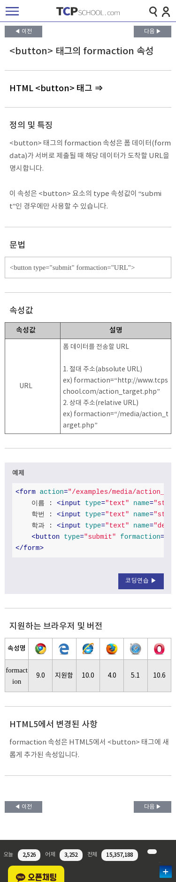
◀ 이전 (23, 32)
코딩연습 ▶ (141, 581)
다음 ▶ (152, 32)
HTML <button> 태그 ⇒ (56, 89)
